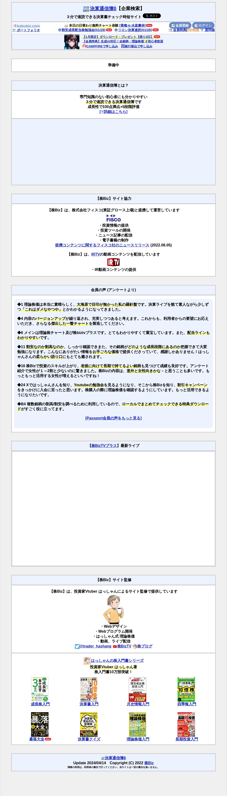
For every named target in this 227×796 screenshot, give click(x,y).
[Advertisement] (113, 152)
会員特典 (177, 30)
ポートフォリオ (26, 30)
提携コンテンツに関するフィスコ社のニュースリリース (102, 245)
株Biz (149, 763)
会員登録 (180, 25)
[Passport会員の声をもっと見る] (113, 418)
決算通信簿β (99, 8)
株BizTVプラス (104, 446)
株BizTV (122, 646)
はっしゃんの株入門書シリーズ (113, 661)
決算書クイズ (89, 739)
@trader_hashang (93, 646)
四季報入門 (186, 704)
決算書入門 (89, 704)
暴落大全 (36, 739)
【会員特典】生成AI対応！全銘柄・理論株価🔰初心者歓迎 (122, 41)
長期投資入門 (186, 739)
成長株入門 (40, 704)
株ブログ (142, 646)
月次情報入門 (138, 704)
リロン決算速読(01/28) (133, 30)
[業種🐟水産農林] (132, 25)
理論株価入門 (138, 739)
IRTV (95, 254)
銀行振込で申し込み (136, 46)
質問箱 (207, 30)
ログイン (203, 25)
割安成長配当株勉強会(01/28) (81, 30)
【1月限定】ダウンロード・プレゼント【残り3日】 (117, 37)
